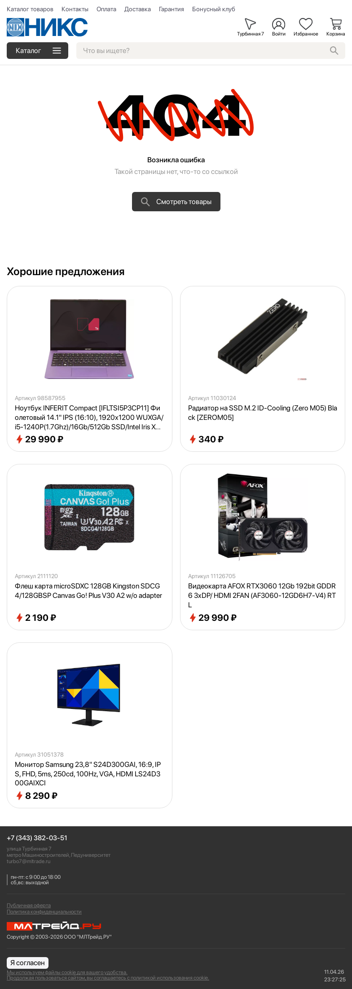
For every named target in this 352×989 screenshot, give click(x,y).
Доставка (137, 9)
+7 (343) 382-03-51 (37, 838)
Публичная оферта (29, 905)
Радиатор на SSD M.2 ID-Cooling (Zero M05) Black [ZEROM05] (262, 413)
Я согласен (27, 962)
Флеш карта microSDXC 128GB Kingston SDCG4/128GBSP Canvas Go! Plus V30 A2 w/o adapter (88, 591)
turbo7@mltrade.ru (28, 861)
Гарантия (171, 9)
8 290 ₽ (36, 795)
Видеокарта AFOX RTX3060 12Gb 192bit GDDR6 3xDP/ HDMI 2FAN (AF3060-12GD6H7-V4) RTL (262, 595)
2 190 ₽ (35, 617)
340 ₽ (206, 439)
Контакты (75, 9)
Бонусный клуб (213, 9)
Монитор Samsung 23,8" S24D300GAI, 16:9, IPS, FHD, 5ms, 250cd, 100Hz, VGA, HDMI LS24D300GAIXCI (88, 774)
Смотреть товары (176, 201)
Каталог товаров (30, 9)
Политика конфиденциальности (44, 911)
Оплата (106, 9)
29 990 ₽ (39, 439)
